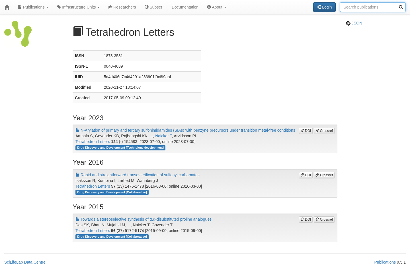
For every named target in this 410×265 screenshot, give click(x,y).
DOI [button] (306, 131)
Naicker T (163, 136)
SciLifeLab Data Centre (25, 262)
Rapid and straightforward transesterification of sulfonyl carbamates (137, 175)
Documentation (184, 7)
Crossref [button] (324, 131)
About (216, 7)
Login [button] (324, 7)
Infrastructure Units (78, 7)
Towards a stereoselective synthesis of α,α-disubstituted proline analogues (143, 219)
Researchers (122, 7)
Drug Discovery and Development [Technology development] (120, 147)
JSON (354, 23)
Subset (153, 7)
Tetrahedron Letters (92, 141)
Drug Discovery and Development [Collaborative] (112, 192)
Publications (33, 7)
